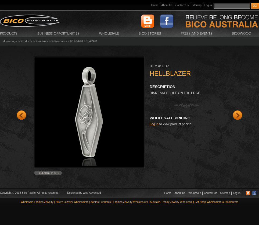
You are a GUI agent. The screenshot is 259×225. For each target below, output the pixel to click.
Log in (154, 124)
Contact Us (182, 5)
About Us (166, 5)
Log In (208, 5)
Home (155, 5)
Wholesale (194, 193)
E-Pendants (59, 41)
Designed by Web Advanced (84, 192)
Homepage (10, 41)
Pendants (41, 41)
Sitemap (197, 5)
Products (26, 41)
